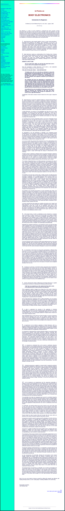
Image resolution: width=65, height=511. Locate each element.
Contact (2, 40)
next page (60, 492)
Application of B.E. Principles (7, 21)
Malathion (3, 49)
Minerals (2, 58)
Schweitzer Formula (5, 53)
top (61, 490)
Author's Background (5, 34)
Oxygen (2, 51)
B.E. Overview (4, 11)
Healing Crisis (4, 18)
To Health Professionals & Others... (6, 26)
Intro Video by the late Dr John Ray (54, 491)
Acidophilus (3, 60)
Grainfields (3, 61)
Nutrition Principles (5, 56)
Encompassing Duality (5, 23)
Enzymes (3, 57)
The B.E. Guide (4, 16)
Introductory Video (4, 14)
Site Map (3, 41)
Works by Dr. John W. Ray (6, 33)
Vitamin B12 (3, 67)
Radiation (3, 50)
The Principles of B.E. (5, 20)
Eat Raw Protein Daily (5, 66)
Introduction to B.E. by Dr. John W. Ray (5, 13)
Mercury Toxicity (4, 48)
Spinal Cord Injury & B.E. (6, 29)
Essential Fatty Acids (5, 63)
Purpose (2, 9)
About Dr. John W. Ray (5, 32)
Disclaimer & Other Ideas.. (6, 8)
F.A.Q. (2, 30)
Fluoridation (3, 46)
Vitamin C (3, 65)
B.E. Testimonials (4, 24)
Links (2, 38)
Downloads (3, 36)
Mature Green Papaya (5, 62)
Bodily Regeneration (5, 17)
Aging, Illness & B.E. (5, 28)
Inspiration (3, 37)
